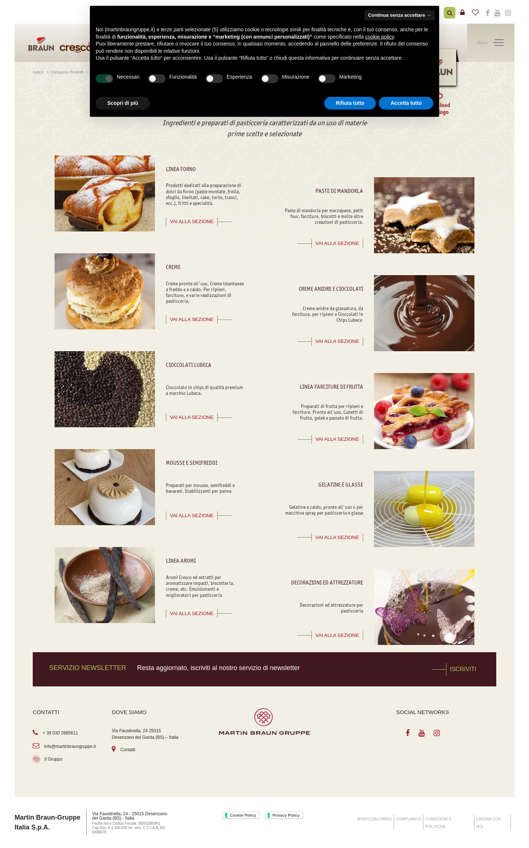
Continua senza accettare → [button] (399, 15)
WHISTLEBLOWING (374, 819)
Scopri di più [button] (122, 103)
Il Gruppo (53, 759)
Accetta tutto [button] (406, 103)
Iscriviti (463, 669)
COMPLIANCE (408, 819)
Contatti (127, 749)
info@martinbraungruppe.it (70, 746)
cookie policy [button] (379, 37)
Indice (39, 72)
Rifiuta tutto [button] (350, 103)
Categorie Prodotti (67, 72)
